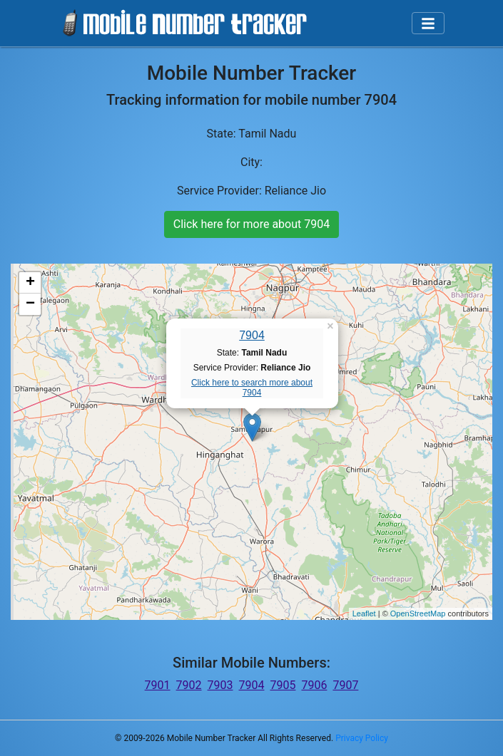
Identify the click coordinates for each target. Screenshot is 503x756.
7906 (314, 685)
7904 (252, 335)
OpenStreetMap (418, 613)
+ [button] (30, 283)
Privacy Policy (361, 738)
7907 (345, 685)
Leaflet (364, 613)
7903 (220, 685)
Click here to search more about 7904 (252, 388)
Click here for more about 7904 (251, 224)
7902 (189, 685)
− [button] (30, 304)
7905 (282, 685)
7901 (158, 685)
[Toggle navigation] (428, 23)
